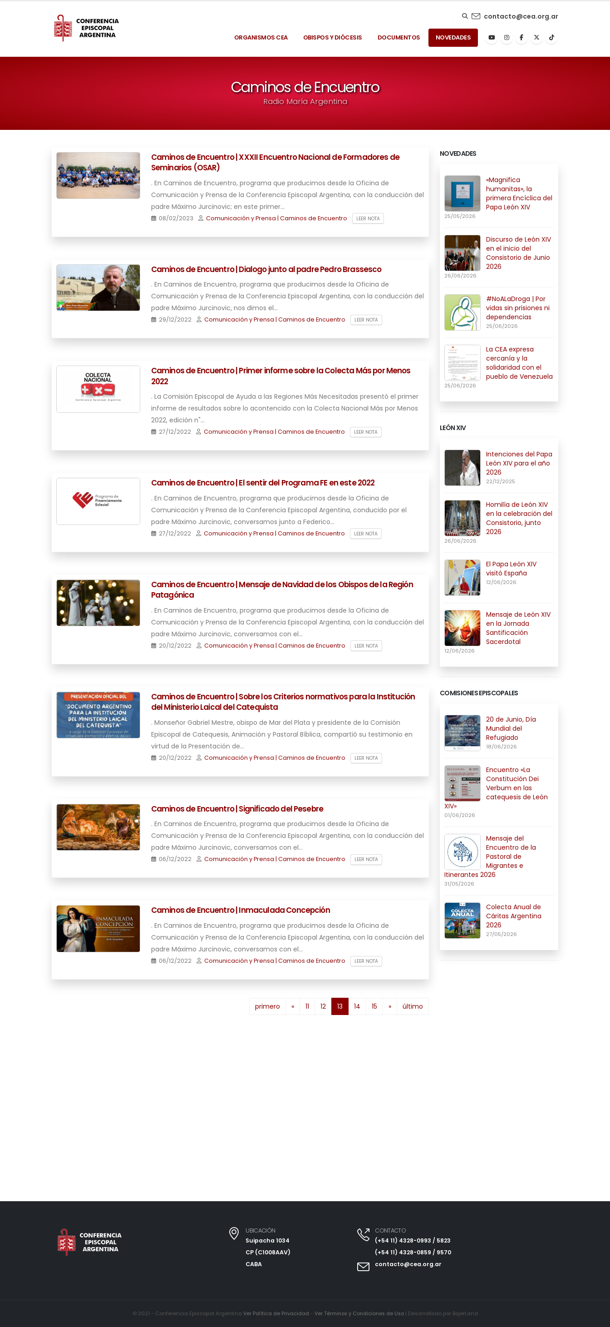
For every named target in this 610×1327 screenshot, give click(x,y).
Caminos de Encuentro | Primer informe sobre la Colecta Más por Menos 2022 (281, 376)
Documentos (399, 37)
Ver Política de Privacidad (274, 1313)
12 (323, 1006)
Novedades (453, 37)
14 (357, 1006)
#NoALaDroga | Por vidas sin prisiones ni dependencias (518, 308)
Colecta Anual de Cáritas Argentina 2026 (513, 916)
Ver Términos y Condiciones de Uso (359, 1313)
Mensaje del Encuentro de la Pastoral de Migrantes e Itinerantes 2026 (490, 856)
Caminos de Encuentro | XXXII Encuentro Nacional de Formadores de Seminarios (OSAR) (275, 162)
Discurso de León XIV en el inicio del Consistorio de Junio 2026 (518, 253)
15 (374, 1006)
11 (307, 1006)
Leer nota (368, 218)
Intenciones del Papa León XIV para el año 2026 (519, 463)
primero (267, 1006)
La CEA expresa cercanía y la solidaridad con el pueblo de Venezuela (519, 363)
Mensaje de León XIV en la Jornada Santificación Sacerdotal (518, 628)
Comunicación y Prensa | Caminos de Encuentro (276, 218)
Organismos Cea (261, 37)
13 (343, 1005)
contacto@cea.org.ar (521, 16)
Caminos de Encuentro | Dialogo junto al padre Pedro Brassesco (266, 269)
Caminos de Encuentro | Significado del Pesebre (237, 808)
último (413, 1006)
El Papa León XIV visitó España (511, 569)
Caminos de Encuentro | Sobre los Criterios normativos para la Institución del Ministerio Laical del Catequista (283, 702)
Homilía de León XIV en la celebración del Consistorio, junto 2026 (519, 518)
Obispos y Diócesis (332, 37)
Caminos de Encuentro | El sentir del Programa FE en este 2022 (263, 482)
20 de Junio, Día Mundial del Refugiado (511, 728)
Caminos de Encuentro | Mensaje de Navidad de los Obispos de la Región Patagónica (282, 590)
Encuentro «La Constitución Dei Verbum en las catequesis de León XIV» (496, 788)
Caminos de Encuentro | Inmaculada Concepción (240, 910)
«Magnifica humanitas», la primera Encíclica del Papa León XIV (519, 193)
